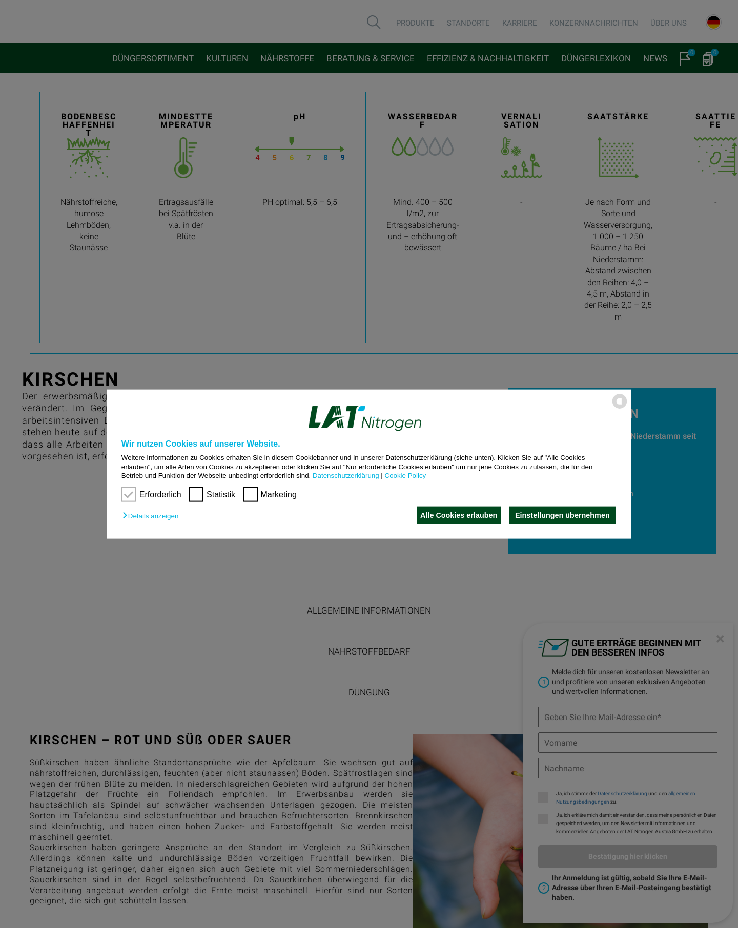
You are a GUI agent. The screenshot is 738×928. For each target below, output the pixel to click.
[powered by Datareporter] (619, 408)
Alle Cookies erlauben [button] (456, 515)
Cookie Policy (405, 475)
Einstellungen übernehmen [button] (562, 515)
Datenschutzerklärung (346, 475)
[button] (152, 516)
